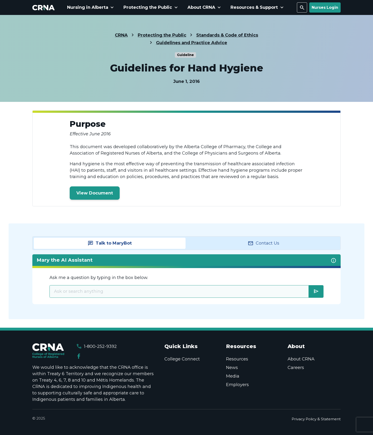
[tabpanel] (186, 279)
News (232, 367)
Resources (237, 359)
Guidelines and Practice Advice (191, 42)
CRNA (121, 35)
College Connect (182, 359)
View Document (94, 193)
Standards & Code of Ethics (227, 35)
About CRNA (301, 359)
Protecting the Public (162, 35)
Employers (237, 384)
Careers (296, 367)
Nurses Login (325, 7)
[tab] (110, 243)
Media (232, 376)
